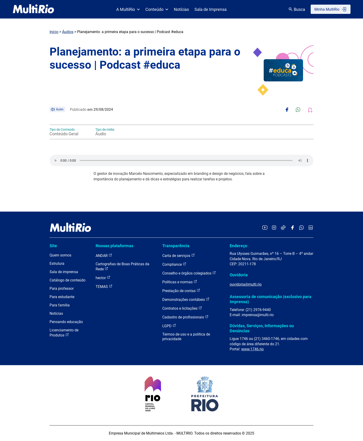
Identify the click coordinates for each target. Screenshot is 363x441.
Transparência (175, 245)
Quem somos (60, 255)
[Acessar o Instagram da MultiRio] (274, 228)
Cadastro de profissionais (185, 317)
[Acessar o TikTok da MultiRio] (283, 228)
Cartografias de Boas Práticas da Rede (122, 266)
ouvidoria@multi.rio (246, 284)
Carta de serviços (178, 255)
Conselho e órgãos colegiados (189, 273)
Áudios (67, 32)
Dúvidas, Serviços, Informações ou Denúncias (262, 328)
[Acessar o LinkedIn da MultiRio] (310, 228)
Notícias (181, 9)
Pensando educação (66, 322)
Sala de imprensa (64, 272)
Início (54, 32)
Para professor (62, 288)
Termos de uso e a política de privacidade (186, 336)
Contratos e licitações (182, 308)
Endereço (238, 245)
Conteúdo (156, 9)
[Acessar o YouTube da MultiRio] (265, 228)
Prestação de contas (181, 290)
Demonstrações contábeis (186, 299)
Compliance (174, 264)
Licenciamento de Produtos (64, 332)
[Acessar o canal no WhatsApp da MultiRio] (301, 228)
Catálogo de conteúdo (67, 280)
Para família (60, 305)
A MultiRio (128, 9)
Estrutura (57, 263)
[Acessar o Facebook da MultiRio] (292, 228)
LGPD (169, 325)
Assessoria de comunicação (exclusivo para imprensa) (270, 299)
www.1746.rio (252, 349)
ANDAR (104, 255)
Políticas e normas (179, 281)
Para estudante (62, 297)
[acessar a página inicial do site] (33, 9)
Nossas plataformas (114, 245)
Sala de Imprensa (210, 9)
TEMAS (104, 286)
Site (53, 245)
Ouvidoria (239, 274)
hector (103, 277)
